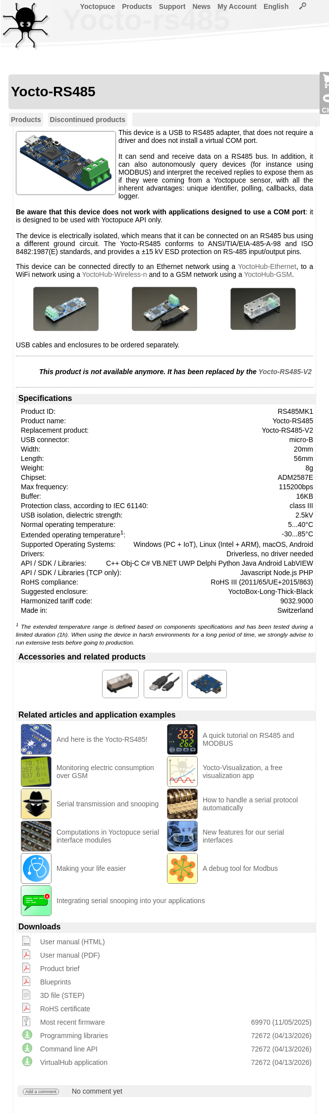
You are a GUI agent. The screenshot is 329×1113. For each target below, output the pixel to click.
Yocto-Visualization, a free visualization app (242, 772)
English (276, 6)
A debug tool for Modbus (240, 868)
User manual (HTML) (72, 942)
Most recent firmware (72, 1022)
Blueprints (55, 982)
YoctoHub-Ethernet (267, 266)
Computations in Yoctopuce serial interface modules (107, 836)
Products (137, 6)
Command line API (69, 1049)
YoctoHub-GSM (268, 274)
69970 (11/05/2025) (281, 1022)
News (201, 6)
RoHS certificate (65, 1009)
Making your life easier (91, 868)
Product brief (59, 969)
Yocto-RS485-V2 (285, 372)
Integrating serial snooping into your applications (130, 901)
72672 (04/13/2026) (281, 1036)
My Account (237, 6)
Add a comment (40, 1091)
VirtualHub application (74, 1062)
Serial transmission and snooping (107, 804)
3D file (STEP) (62, 995)
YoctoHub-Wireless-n (114, 274)
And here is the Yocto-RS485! (102, 739)
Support (172, 6)
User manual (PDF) (70, 955)
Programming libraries (74, 1036)
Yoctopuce (97, 6)
